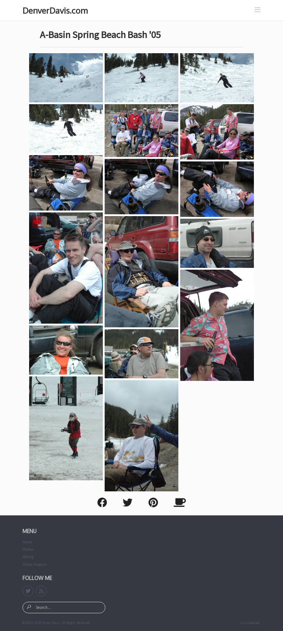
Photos (28, 549)
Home (27, 542)
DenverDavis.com (55, 10)
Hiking (28, 556)
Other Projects (34, 564)
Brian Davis (51, 623)
